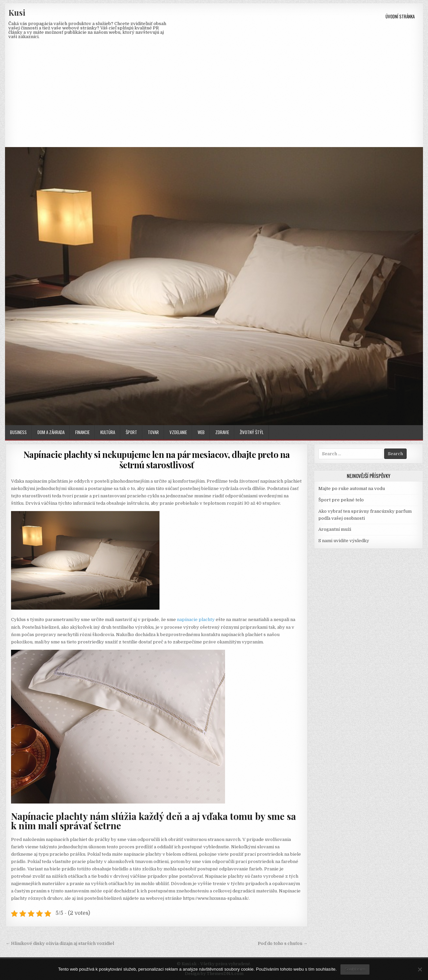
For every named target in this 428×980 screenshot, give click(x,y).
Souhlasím (355, 969)
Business (18, 432)
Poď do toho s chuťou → (283, 943)
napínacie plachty (196, 619)
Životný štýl (251, 432)
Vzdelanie (178, 432)
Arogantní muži (334, 529)
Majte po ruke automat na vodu (351, 488)
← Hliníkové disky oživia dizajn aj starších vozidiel (60, 943)
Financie (82, 432)
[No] (419, 969)
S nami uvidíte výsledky (343, 540)
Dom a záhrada (51, 432)
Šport (131, 432)
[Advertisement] (214, 97)
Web (201, 432)
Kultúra (107, 432)
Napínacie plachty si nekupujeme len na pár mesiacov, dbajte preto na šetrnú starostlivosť (156, 460)
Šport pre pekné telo (341, 499)
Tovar (153, 432)
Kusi (16, 12)
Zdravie (222, 432)
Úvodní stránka (400, 16)
